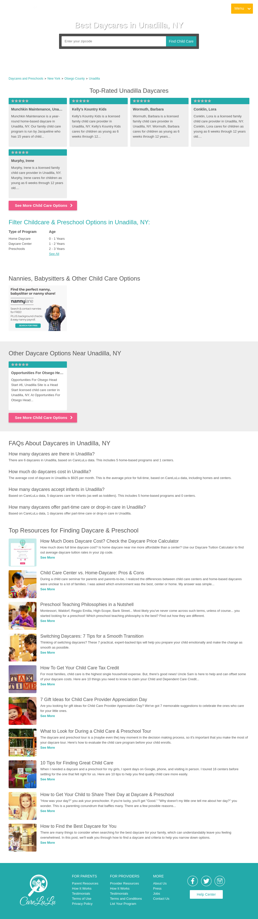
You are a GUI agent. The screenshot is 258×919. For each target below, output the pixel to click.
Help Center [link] (206, 894)
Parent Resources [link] (85, 883)
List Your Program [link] (123, 904)
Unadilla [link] (94, 78)
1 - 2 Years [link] (57, 244)
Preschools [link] (17, 249)
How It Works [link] (81, 888)
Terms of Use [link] (81, 898)
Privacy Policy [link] (82, 904)
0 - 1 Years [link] (57, 239)
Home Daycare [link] (20, 239)
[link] (23, 9)
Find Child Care (181, 41)
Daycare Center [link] (20, 244)
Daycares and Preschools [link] (26, 78)
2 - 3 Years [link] (57, 249)
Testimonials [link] (81, 893)
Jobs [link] (156, 893)
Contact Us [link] (161, 898)
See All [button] (54, 254)
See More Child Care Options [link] (44, 205)
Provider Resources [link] (124, 883)
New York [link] (53, 78)
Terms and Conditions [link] (126, 898)
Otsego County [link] (74, 78)
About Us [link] (160, 883)
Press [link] (157, 888)
